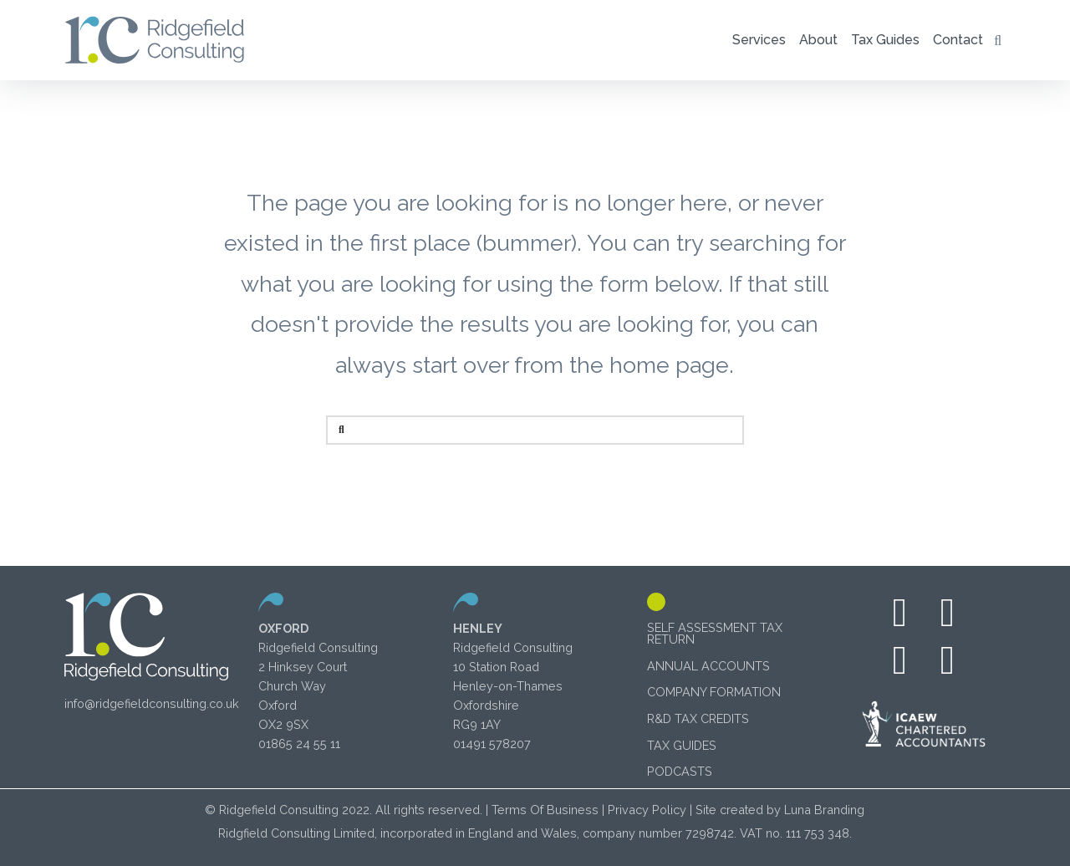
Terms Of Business (545, 809)
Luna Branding (824, 809)
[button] (759, 40)
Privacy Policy (647, 809)
